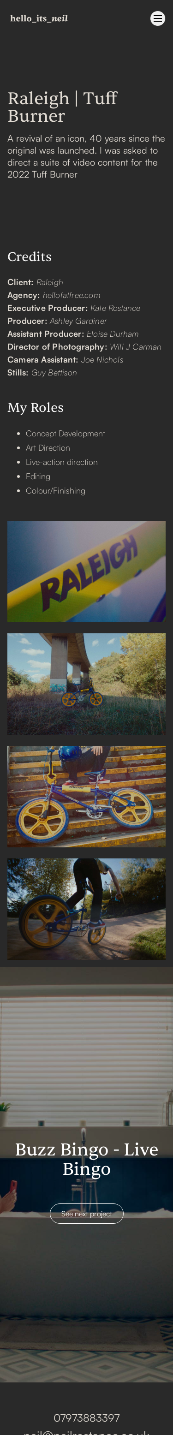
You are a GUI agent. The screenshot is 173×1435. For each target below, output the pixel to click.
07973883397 (86, 1417)
